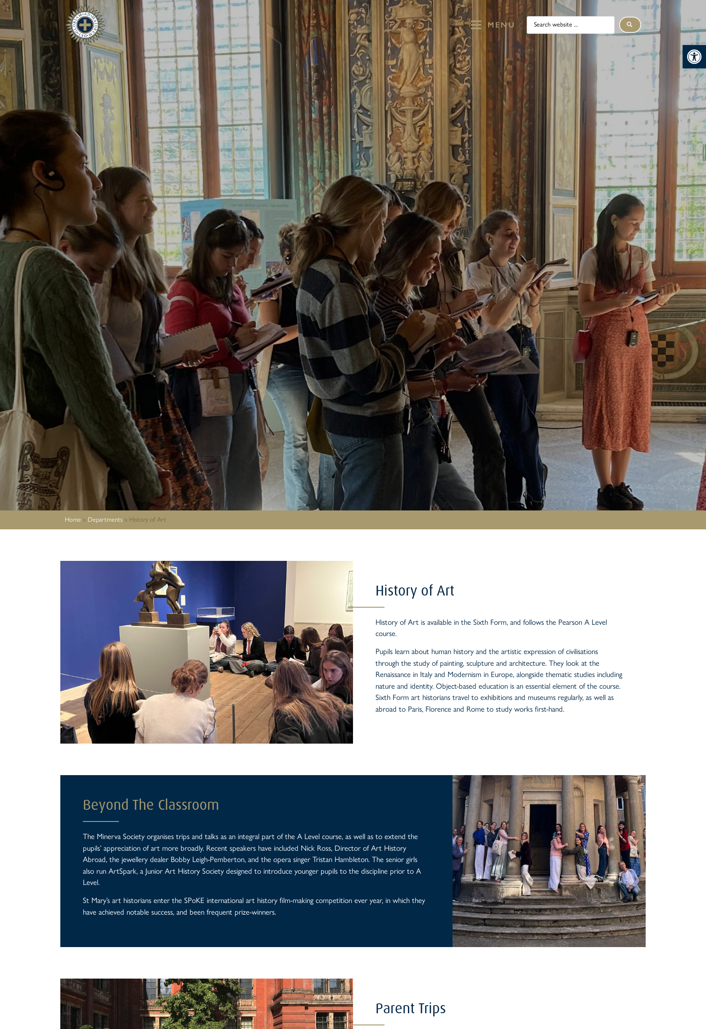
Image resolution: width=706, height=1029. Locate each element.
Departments (105, 519)
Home (73, 519)
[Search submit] (630, 25)
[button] (694, 56)
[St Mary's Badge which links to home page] (85, 25)
